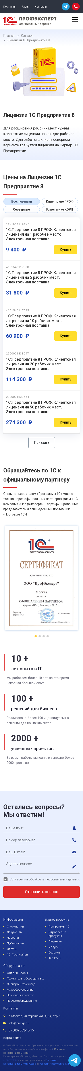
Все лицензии (21, 201)
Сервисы (54, 952)
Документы (14, 932)
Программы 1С (59, 926)
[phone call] (76, 6)
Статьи (12, 949)
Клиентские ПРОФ (59, 201)
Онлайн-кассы (17, 973)
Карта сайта (12, 1037)
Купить (65, 249)
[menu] (75, 21)
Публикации (15, 943)
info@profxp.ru (19, 1023)
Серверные (21, 209)
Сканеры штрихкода (21, 984)
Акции (25, 6)
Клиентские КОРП (59, 209)
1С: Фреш (54, 958)
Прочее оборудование (22, 1000)
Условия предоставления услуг (57, 1063)
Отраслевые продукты (57, 933)
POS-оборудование (20, 989)
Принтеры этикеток (20, 995)
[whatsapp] (65, 6)
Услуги (53, 947)
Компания (9, 6)
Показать (41, 442)
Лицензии (55, 941)
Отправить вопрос (41, 892)
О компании (15, 926)
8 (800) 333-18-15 (21, 1030)
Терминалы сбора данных (25, 978)
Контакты (41, 6)
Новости (13, 937)
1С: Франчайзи (17, 954)
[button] (36, 636)
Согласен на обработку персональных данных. (45, 879)
